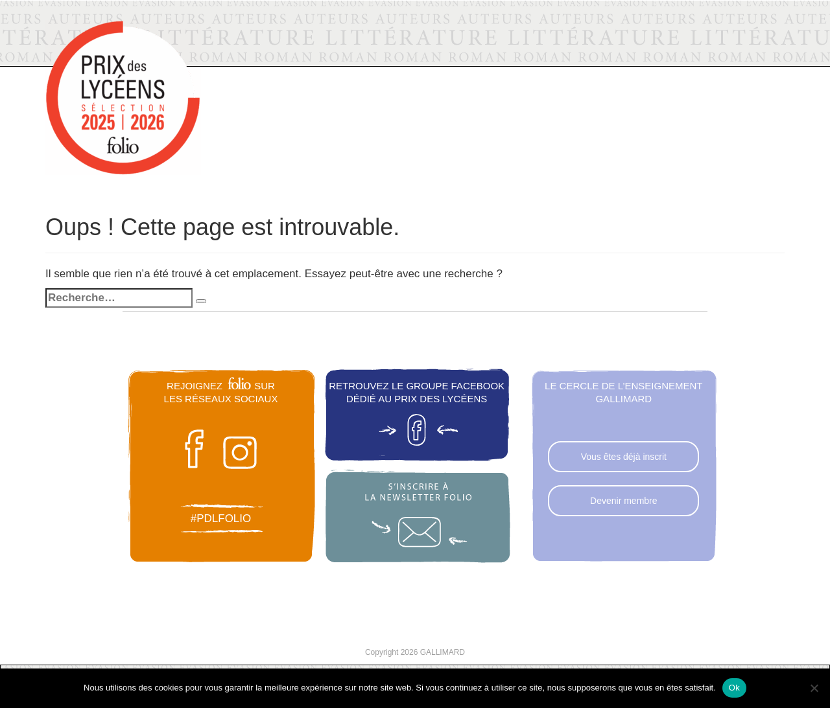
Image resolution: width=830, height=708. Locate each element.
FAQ (703, 55)
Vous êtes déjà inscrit (624, 456)
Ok (734, 687)
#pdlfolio (221, 518)
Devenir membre (623, 501)
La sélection (421, 52)
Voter (652, 56)
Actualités (334, 54)
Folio (249, 36)
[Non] (813, 687)
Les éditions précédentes (546, 47)
